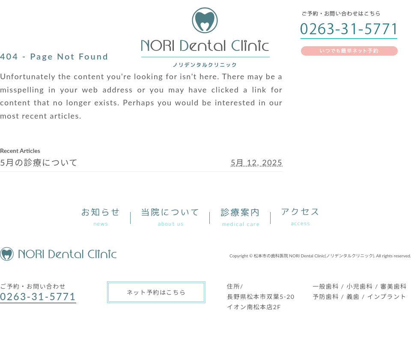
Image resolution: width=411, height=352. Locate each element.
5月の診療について (39, 162)
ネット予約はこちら (156, 292)
